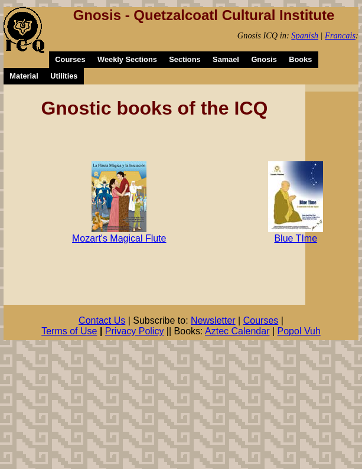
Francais (340, 35)
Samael (226, 59)
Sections (184, 59)
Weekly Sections (127, 59)
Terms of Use (69, 331)
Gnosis (263, 59)
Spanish (304, 35)
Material (23, 75)
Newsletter (213, 320)
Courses (70, 59)
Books (300, 59)
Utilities (63, 75)
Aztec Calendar (237, 331)
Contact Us (102, 320)
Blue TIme (295, 238)
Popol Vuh (299, 331)
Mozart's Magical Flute (119, 238)
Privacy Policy (134, 331)
